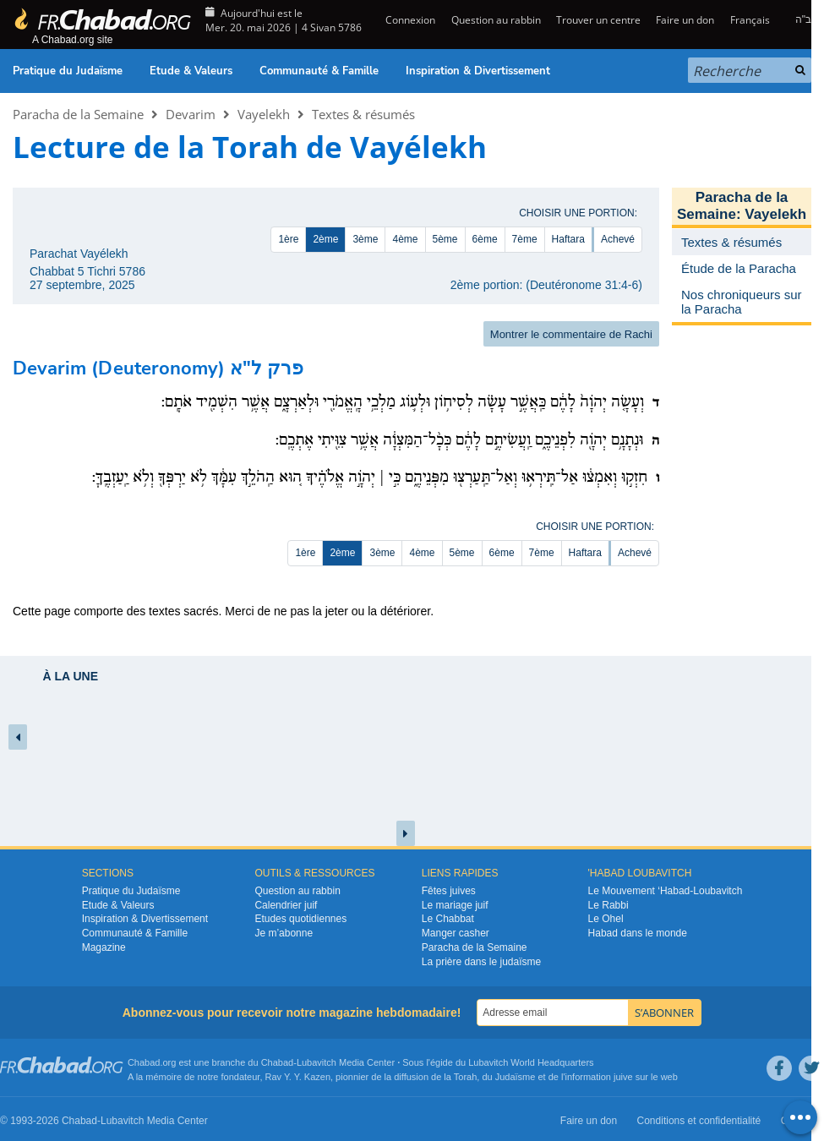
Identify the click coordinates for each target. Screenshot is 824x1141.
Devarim (191, 114)
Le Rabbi (608, 905)
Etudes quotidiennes (300, 919)
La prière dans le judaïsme (481, 962)
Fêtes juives (449, 891)
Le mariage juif (455, 905)
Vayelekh (263, 114)
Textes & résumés (363, 114)
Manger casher (455, 933)
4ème (404, 239)
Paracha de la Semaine (78, 114)
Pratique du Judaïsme (68, 71)
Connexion (409, 20)
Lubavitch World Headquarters (530, 1062)
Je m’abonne (283, 933)
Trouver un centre (598, 20)
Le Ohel (606, 919)
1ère (288, 239)
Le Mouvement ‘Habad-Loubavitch (665, 891)
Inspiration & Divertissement (478, 71)
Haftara (568, 239)
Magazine (104, 947)
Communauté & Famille (319, 71)
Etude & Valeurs (191, 71)
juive (623, 1077)
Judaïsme (515, 1077)
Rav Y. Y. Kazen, (299, 1077)
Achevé (618, 239)
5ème (445, 239)
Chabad (277, 1062)
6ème (485, 239)
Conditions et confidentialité (699, 1121)
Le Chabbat (448, 919)
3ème (365, 239)
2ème (325, 239)
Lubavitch (316, 1062)
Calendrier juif (285, 905)
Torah (465, 1077)
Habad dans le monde (637, 933)
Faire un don (685, 20)
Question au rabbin (496, 20)
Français (750, 20)
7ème (525, 239)
